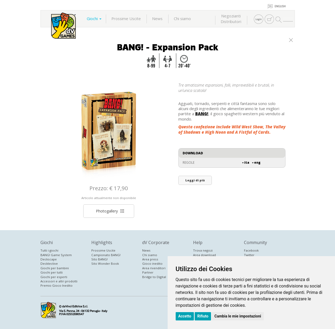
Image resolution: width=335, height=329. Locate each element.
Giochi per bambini (54, 268)
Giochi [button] (94, 18)
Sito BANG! (99, 259)
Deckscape (48, 259)
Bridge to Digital (154, 277)
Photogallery (110, 211)
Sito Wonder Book (105, 263)
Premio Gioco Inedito (56, 285)
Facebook (251, 250)
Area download (204, 255)
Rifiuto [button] (203, 316)
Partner (147, 272)
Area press (150, 259)
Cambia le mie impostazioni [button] (237, 316)
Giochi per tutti (51, 272)
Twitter (249, 255)
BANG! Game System (56, 255)
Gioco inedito (152, 263)
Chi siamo (182, 18)
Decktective (49, 263)
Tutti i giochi (49, 250)
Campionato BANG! (106, 255)
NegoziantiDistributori (231, 18)
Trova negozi (203, 250)
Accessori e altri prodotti (58, 281)
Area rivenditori (153, 268)
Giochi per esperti (53, 277)
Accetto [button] (184, 316)
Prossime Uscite (126, 18)
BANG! (201, 113)
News (157, 18)
